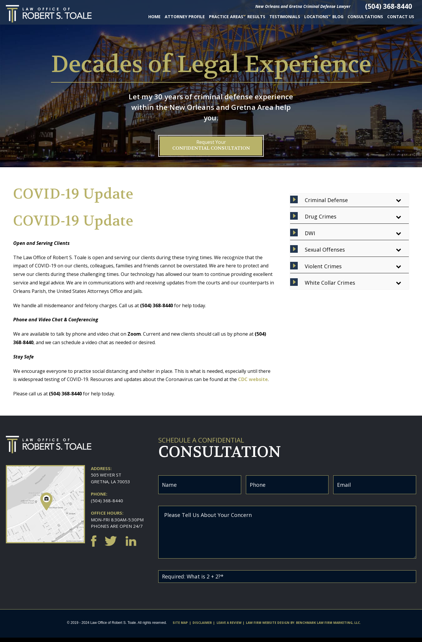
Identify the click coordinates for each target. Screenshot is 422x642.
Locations (316, 16)
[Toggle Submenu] (398, 200)
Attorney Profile (185, 16)
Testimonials (284, 16)
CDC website (253, 379)
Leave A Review (229, 627)
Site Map (180, 627)
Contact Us (400, 16)
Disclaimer (202, 627)
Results (256, 16)
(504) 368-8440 (107, 500)
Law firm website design (268, 627)
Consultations (365, 16)
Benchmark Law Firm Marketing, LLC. (328, 627)
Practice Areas (226, 16)
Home (154, 16)
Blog (337, 16)
